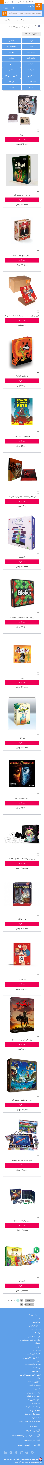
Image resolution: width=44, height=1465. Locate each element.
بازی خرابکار (22, 919)
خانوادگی (11, 40)
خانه (32, 26)
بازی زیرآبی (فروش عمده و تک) (22, 1100)
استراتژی (11, 52)
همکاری (11, 58)
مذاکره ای (31, 75)
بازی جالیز (22, 1281)
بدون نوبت (31, 70)
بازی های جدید (21, 20)
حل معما (11, 81)
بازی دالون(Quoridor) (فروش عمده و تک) (22, 496)
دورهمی (30, 40)
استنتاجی (11, 70)
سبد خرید (22, 139)
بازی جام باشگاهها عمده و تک (22, 1160)
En (13, 8)
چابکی (11, 64)
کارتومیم (22, 557)
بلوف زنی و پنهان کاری (11, 75)
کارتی (31, 87)
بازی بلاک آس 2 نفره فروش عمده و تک (22, 617)
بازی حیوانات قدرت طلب (22, 436)
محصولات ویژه (8, 20)
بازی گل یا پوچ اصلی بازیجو (22, 255)
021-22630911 (30, 2)
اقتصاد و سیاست (31, 81)
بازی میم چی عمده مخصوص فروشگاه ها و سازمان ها (22, 315)
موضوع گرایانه (11, 46)
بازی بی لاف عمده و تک (22, 195)
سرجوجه (22, 678)
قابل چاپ (11, 87)
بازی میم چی (22, 979)
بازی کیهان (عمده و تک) (22, 1220)
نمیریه (22, 134)
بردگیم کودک (31, 52)
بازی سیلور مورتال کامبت (22, 798)
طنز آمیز (30, 64)
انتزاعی (31, 46)
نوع (25, 26)
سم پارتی (22, 738)
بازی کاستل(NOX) (22, 376)
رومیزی (17, 26)
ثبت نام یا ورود (19, 2)
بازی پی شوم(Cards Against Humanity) (22, 859)
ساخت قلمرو (31, 58)
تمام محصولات (33, 20)
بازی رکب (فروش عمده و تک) (22, 1039)
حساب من (7, 2)
